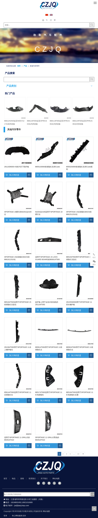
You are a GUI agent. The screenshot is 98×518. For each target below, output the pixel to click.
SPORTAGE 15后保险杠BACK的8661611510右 (17, 258)
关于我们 (44, 479)
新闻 (22, 479)
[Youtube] (59, 483)
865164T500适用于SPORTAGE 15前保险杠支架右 (17, 303)
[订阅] (92, 494)
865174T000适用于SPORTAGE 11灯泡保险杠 (48, 393)
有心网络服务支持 (19, 516)
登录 (5, 516)
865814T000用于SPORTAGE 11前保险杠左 (48, 348)
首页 (5, 479)
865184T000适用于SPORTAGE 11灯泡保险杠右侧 (79, 393)
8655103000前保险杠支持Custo (47, 167)
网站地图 (55, 479)
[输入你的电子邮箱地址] (47, 494)
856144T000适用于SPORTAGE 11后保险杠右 (17, 393)
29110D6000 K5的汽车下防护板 (16, 167)
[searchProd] (47, 79)
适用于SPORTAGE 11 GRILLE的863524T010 (17, 438)
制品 (13, 479)
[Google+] (43, 483)
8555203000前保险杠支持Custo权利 (79, 168)
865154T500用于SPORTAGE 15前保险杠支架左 (79, 258)
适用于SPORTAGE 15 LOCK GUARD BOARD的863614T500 (47, 258)
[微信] (54, 20)
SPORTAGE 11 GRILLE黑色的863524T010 (47, 438)
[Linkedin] (49, 483)
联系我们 (32, 479)
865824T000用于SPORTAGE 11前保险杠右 (79, 348)
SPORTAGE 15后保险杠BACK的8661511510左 (79, 213)
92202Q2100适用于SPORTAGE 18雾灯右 (48, 213)
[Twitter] (47, 20)
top (94, 508)
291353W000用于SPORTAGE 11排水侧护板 (79, 303)
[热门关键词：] (92, 24)
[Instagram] (50, 20)
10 (78, 454)
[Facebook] (43, 20)
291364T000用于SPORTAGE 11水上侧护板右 (17, 348)
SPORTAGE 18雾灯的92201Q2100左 (17, 213)
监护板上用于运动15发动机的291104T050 (46, 303)
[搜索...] (47, 24)
